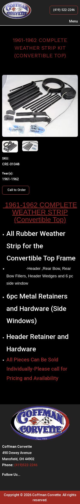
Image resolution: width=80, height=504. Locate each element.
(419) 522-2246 (64, 10)
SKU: (5, 158)
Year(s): (7, 173)
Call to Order (16, 190)
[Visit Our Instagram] (12, 483)
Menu (71, 21)
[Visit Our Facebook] (5, 483)
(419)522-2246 (25, 465)
